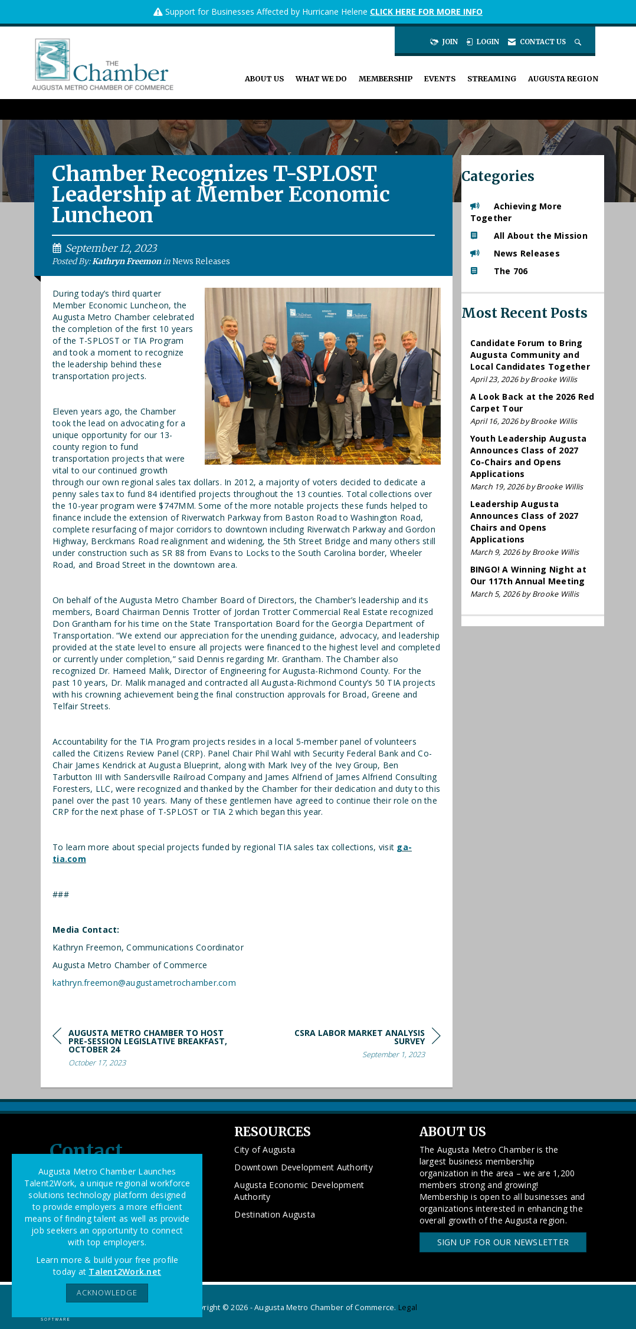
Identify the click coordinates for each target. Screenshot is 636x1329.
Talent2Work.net (124, 1271)
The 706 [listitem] (499, 271)
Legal (407, 1307)
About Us (264, 78)
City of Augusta (264, 1149)
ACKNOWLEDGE (107, 1293)
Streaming (491, 78)
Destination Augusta (274, 1214)
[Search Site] (579, 42)
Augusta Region (563, 78)
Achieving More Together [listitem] (516, 211)
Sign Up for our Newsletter (503, 1242)
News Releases (201, 261)
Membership (385, 78)
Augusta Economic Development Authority (299, 1190)
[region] (352, 1045)
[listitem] (533, 361)
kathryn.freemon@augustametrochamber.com (144, 982)
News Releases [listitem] (515, 253)
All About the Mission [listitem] (529, 235)
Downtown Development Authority (303, 1167)
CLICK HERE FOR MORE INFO (426, 11)
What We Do (321, 78)
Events (439, 78)
